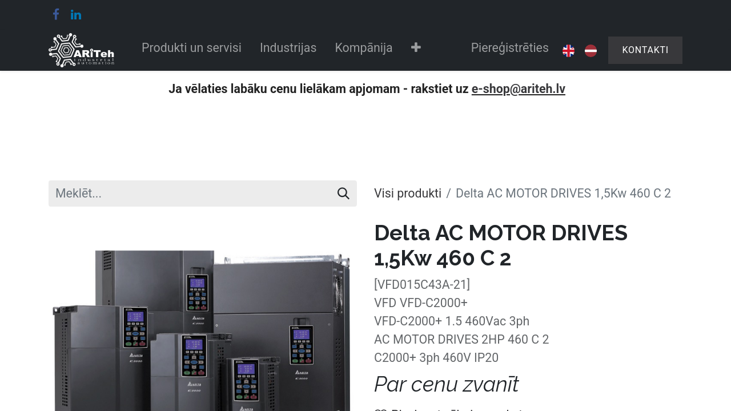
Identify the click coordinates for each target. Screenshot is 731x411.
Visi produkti (407, 193)
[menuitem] (192, 50)
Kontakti (645, 50)
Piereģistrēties (510, 48)
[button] (416, 50)
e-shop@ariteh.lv (518, 89)
